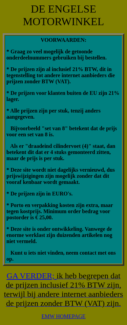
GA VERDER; (31, 275)
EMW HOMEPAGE (63, 316)
